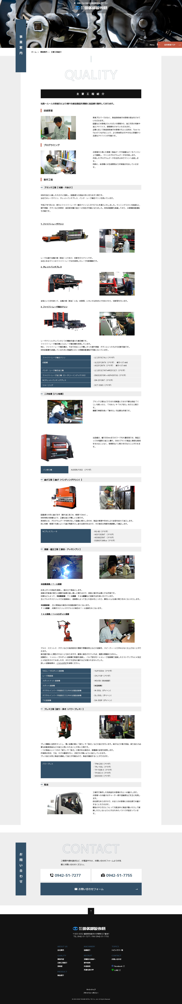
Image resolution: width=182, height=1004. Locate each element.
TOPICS (115, 946)
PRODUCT (62, 971)
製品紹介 (60, 975)
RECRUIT (88, 955)
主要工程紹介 (56, 52)
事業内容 (60, 959)
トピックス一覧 (117, 950)
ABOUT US (62, 946)
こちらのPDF (62, 663)
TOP (91, 911)
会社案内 (60, 950)
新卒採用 (87, 962)
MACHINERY (89, 946)
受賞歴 (59, 966)
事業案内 (43, 52)
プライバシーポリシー (91, 993)
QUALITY (61, 955)
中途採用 (87, 966)
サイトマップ (91, 989)
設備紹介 (87, 950)
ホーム (34, 52)
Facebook (118, 966)
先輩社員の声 (89, 969)
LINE (116, 970)
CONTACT (116, 955)
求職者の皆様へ (89, 959)
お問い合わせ (116, 959)
